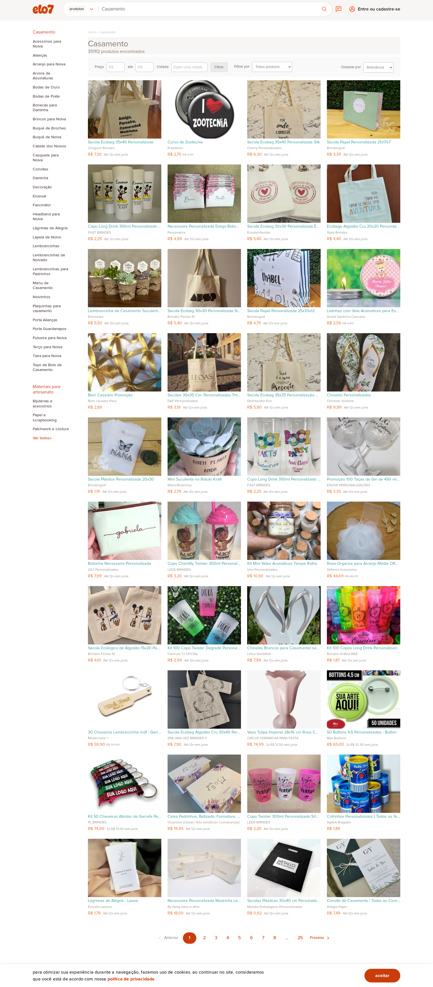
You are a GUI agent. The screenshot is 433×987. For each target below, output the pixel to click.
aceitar (382, 975)
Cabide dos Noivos (49, 146)
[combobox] (207, 9)
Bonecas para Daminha (45, 107)
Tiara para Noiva (47, 356)
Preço (110, 67)
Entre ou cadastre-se (379, 10)
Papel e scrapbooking (45, 417)
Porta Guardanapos (50, 329)
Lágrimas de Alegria (50, 228)
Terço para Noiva (47, 347)
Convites (40, 169)
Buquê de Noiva (47, 137)
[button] (80, 9)
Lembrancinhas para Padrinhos (50, 271)
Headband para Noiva (46, 216)
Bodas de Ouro (46, 87)
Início (92, 32)
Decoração (42, 187)
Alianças (40, 55)
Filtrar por (263, 67)
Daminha (40, 178)
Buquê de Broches (49, 128)
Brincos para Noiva (49, 119)
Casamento (107, 32)
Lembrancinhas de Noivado (49, 257)
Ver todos (41, 438)
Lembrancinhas (46, 246)
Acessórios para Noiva (47, 44)
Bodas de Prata (46, 96)
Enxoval (39, 196)
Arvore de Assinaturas (43, 75)
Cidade (182, 67)
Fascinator (42, 205)
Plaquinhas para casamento (47, 308)
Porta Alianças (45, 320)
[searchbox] (207, 9)
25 (300, 938)
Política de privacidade (131, 979)
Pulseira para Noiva (50, 338)
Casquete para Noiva (46, 157)
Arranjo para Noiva (49, 64)
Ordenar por (367, 67)
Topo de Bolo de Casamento (47, 367)
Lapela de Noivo (47, 237)
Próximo (317, 938)
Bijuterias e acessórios (42, 403)
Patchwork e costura (51, 429)
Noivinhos (41, 297)
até (141, 67)
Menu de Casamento (43, 285)
